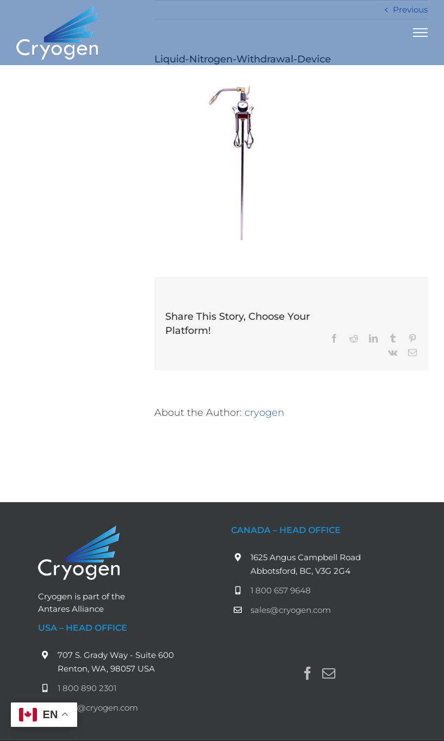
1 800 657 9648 (281, 590)
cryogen (264, 412)
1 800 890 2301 (87, 688)
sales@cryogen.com (291, 610)
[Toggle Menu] (420, 32)
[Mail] (328, 673)
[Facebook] (307, 673)
